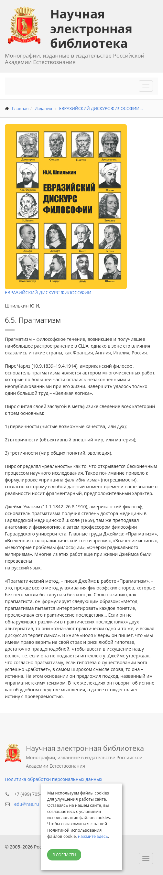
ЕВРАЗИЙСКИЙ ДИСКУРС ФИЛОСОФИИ (48, 292)
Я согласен (64, 855)
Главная (20, 108)
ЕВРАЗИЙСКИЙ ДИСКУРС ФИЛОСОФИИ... (101, 108)
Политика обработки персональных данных (53, 779)
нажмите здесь (93, 836)
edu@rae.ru (26, 804)
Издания (43, 108)
